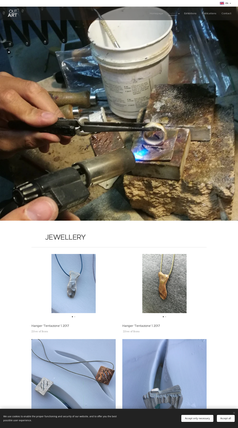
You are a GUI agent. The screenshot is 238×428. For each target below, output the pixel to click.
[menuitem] (155, 13)
